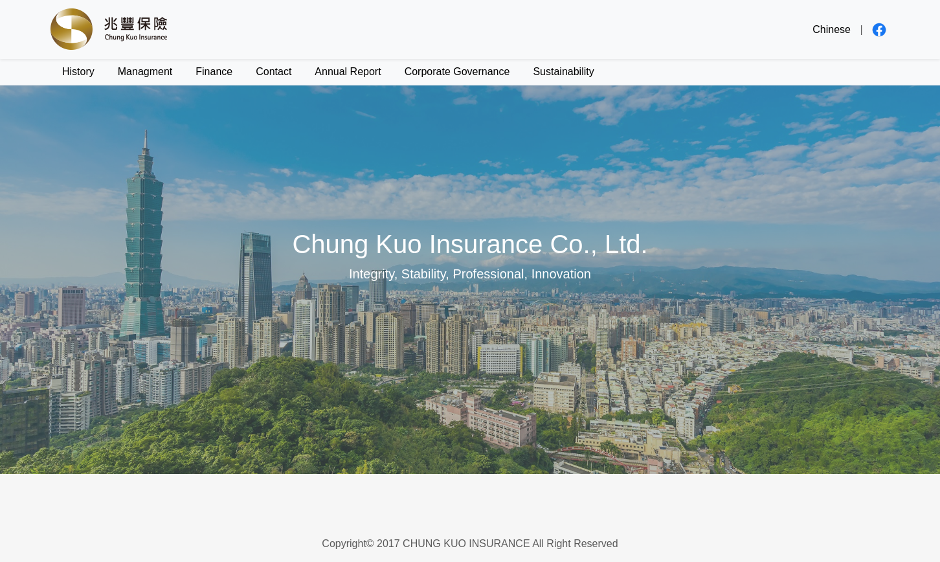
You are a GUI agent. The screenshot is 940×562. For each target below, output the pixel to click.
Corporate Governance (457, 71)
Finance (214, 71)
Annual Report (348, 71)
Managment (145, 71)
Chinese (831, 29)
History (78, 71)
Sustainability (563, 71)
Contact (273, 71)
